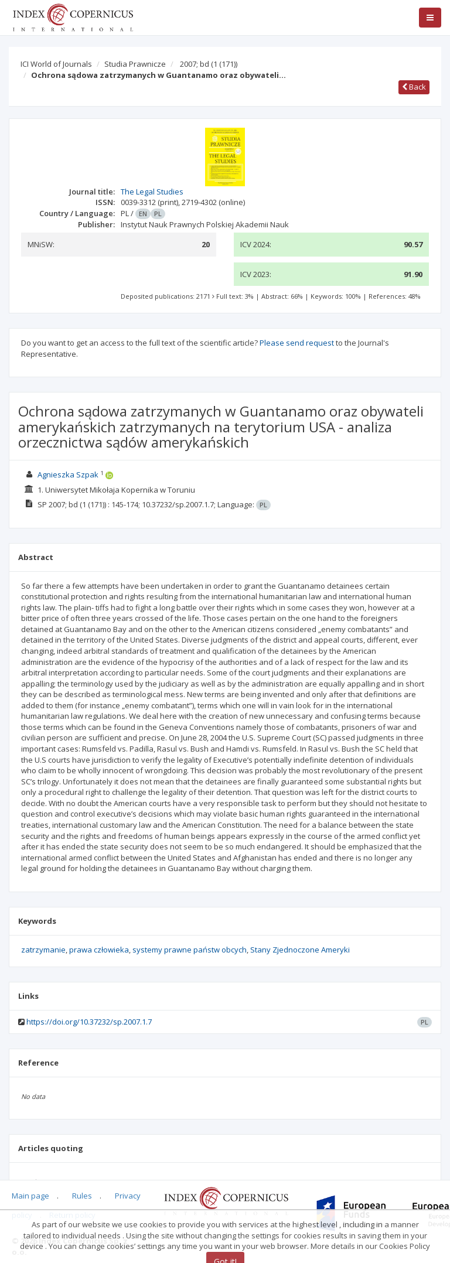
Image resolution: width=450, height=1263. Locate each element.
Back (414, 86)
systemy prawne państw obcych (189, 949)
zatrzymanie (43, 949)
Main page (30, 1195)
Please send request (297, 342)
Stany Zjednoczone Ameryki (300, 949)
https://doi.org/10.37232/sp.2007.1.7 (89, 1021)
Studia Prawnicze (135, 64)
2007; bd (208, 64)
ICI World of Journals (56, 64)
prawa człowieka (99, 949)
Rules (82, 1195)
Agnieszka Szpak (68, 474)
